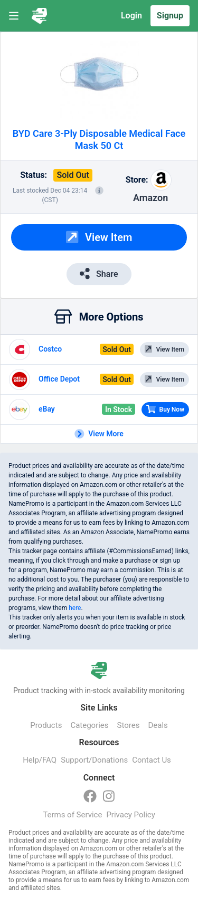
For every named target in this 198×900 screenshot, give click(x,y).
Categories (89, 725)
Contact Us (151, 760)
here (75, 608)
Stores (128, 725)
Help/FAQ (39, 760)
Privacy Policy (130, 814)
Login (131, 16)
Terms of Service (72, 814)
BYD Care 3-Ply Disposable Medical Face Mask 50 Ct (99, 139)
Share (99, 273)
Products (46, 725)
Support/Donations (94, 760)
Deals (157, 725)
